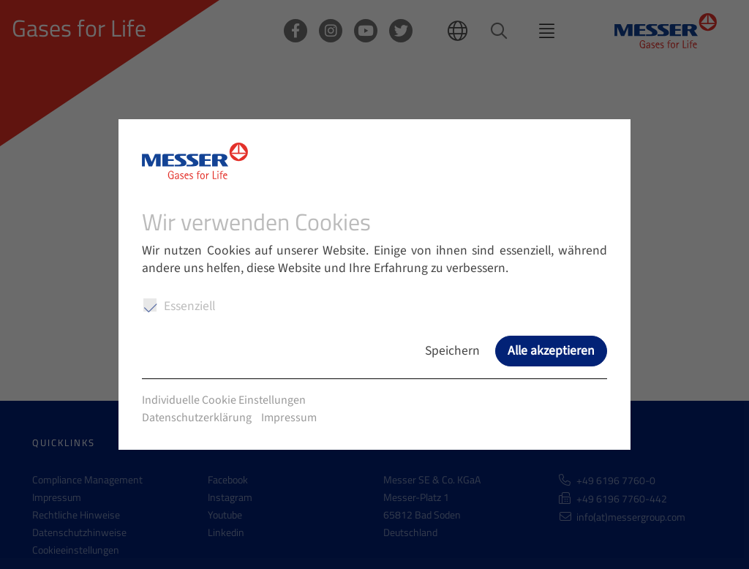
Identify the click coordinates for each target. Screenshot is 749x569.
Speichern (452, 351)
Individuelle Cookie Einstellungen (224, 400)
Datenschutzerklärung (197, 418)
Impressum (289, 418)
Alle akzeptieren (551, 351)
